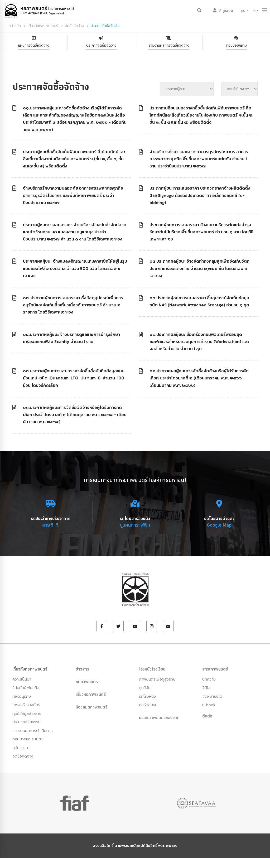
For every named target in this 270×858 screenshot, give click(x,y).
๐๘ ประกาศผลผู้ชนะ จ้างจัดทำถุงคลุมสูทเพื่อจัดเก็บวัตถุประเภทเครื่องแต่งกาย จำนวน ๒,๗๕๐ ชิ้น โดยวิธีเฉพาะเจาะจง (199, 268)
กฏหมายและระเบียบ (27, 739)
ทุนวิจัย (145, 688)
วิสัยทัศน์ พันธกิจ (25, 688)
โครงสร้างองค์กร (26, 705)
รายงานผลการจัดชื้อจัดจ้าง (168, 45)
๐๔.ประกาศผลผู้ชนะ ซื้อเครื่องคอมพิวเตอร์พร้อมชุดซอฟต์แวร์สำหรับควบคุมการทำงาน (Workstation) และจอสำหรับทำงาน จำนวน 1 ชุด (199, 341)
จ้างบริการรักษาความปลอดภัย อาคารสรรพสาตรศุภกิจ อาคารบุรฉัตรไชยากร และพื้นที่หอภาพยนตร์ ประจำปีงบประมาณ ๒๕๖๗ (73, 195)
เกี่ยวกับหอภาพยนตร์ (43, 25)
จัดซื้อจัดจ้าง (74, 25)
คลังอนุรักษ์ (21, 696)
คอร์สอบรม (148, 705)
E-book (208, 705)
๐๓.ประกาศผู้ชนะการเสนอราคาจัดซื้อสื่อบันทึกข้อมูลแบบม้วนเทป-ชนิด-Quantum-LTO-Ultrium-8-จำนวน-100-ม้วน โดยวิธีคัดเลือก (74, 378)
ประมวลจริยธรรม (26, 722)
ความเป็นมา (21, 679)
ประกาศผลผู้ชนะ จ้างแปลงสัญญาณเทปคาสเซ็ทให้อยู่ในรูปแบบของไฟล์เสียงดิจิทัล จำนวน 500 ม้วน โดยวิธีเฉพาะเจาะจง (75, 268)
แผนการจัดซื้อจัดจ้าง (33, 45)
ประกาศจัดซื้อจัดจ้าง (101, 45)
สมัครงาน (20, 748)
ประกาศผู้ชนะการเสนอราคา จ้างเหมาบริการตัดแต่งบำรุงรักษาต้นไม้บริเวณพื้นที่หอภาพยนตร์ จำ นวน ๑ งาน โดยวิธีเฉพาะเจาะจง (201, 231)
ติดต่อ (207, 716)
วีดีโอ (206, 688)
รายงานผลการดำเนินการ (32, 730)
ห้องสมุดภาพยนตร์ (91, 707)
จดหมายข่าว (212, 696)
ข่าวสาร (82, 669)
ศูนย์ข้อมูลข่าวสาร (26, 713)
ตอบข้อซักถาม (236, 45)
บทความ (209, 679)
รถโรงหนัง (147, 696)
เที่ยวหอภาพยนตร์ (91, 694)
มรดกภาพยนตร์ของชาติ (159, 717)
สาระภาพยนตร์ (215, 669)
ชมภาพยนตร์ (87, 681)
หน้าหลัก (15, 25)
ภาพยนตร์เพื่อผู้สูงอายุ (157, 679)
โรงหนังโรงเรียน (152, 669)
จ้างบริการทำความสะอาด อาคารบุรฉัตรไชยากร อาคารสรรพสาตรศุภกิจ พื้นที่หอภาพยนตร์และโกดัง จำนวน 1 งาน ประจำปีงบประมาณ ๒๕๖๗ (199, 158)
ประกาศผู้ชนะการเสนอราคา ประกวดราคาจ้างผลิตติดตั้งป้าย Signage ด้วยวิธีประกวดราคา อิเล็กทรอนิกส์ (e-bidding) (200, 195)
